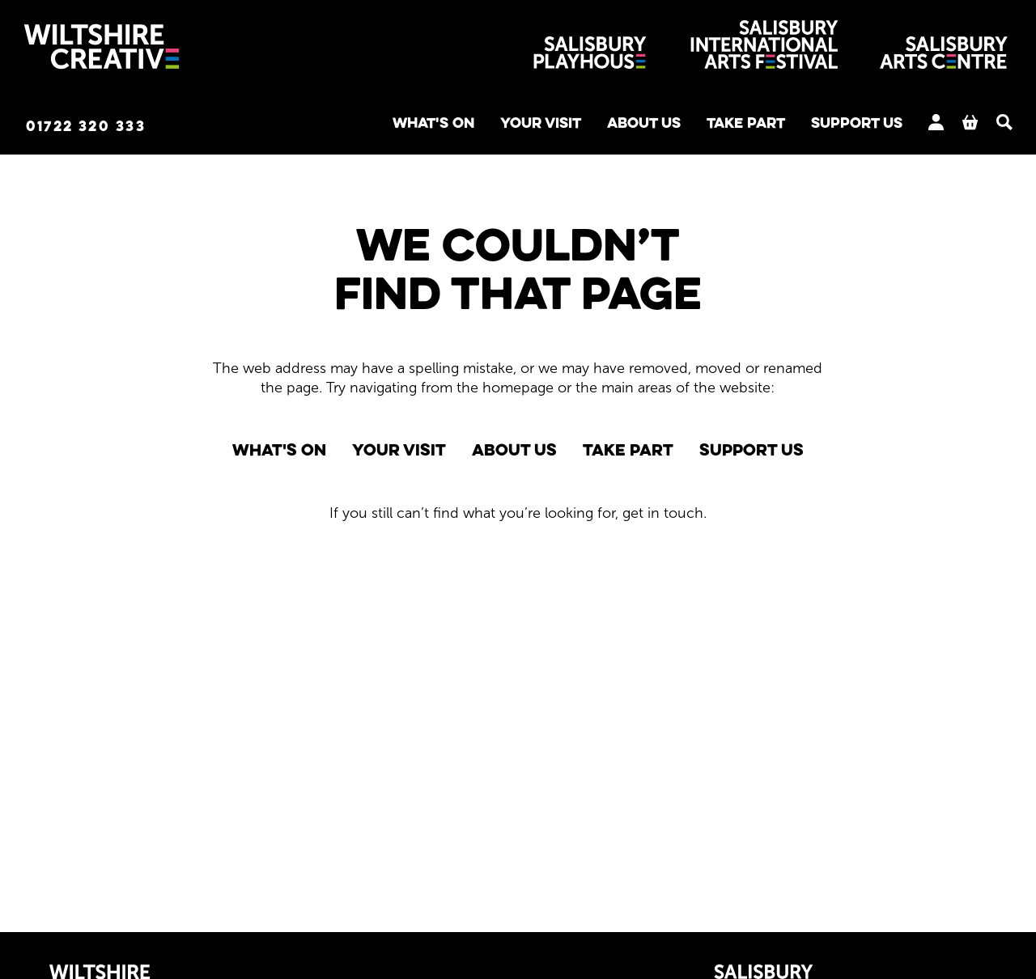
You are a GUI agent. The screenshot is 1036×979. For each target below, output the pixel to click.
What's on (353, 126)
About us (588, 126)
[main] (518, 523)
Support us (825, 126)
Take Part (701, 126)
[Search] (979, 125)
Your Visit (473, 126)
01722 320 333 (116, 126)
